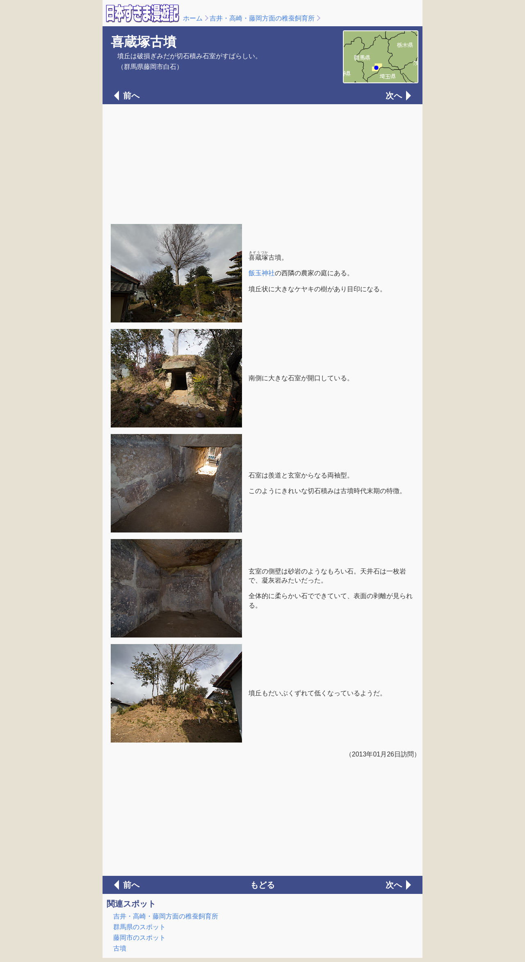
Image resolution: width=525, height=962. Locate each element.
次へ (394, 95)
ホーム (193, 18)
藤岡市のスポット (139, 937)
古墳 (119, 948)
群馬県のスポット (139, 926)
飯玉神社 (262, 273)
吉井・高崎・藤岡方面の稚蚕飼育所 (262, 18)
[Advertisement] (262, 163)
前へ (131, 95)
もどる (262, 884)
